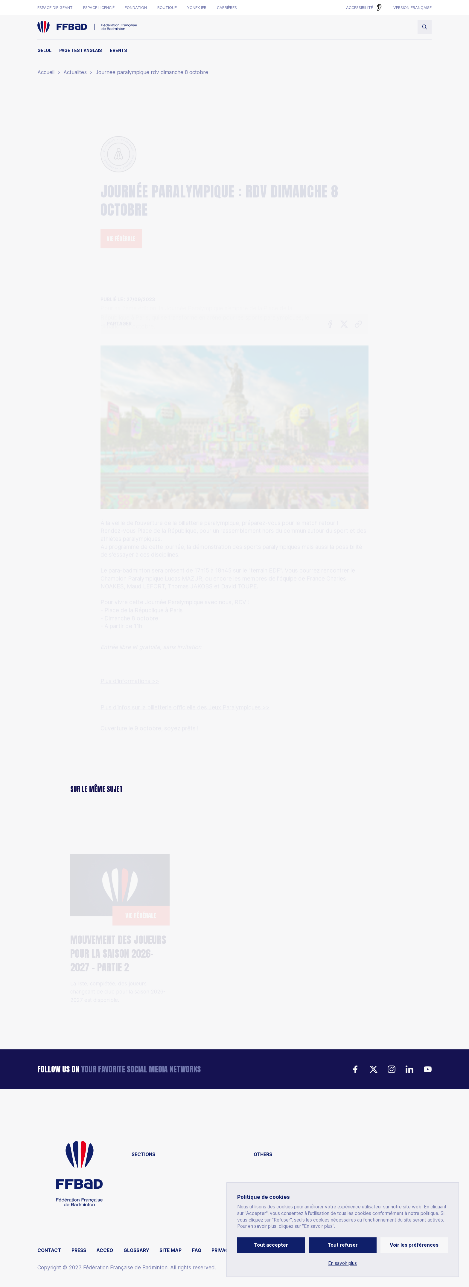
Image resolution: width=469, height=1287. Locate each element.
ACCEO (104, 1250)
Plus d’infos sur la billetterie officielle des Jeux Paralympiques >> (184, 661)
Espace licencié (99, 7)
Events (118, 50)
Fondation (136, 7)
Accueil (45, 72)
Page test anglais (80, 50)
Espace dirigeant (55, 7)
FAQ (196, 1250)
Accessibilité (359, 7)
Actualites (75, 72)
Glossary (136, 1250)
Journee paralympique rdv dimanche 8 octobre (151, 72)
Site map (170, 1250)
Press (78, 1250)
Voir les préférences (414, 1245)
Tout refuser (343, 1245)
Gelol (44, 50)
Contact (49, 1250)
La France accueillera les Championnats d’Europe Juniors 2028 (229, 948)
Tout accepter (271, 1245)
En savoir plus (342, 1263)
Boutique (167, 7)
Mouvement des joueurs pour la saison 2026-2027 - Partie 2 (118, 922)
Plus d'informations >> (129, 635)
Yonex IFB (196, 7)
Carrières (227, 7)
